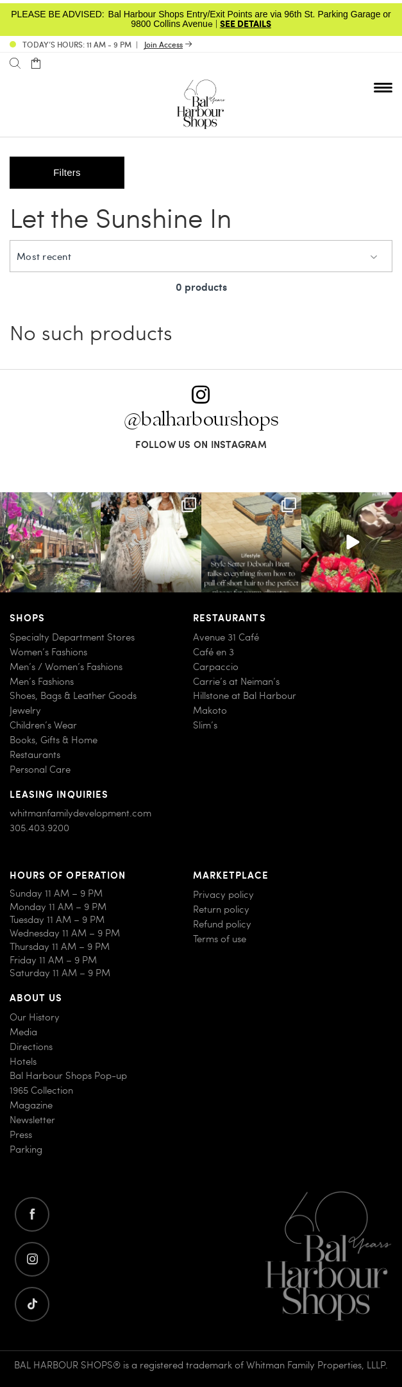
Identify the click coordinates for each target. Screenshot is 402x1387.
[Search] (15, 63)
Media (23, 1032)
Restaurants (35, 754)
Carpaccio (216, 666)
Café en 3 (213, 652)
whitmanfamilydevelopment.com (80, 813)
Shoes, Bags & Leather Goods (73, 696)
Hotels (23, 1061)
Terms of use (219, 939)
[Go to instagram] (32, 1259)
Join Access (163, 44)
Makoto (210, 711)
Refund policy (222, 924)
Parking (26, 1149)
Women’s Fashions (48, 652)
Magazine (31, 1105)
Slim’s (205, 725)
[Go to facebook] (32, 1214)
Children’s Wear (43, 725)
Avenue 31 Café (226, 637)
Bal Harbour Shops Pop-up (68, 1076)
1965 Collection (41, 1091)
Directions (31, 1046)
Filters (67, 172)
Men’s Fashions (42, 681)
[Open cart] (35, 63)
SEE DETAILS (245, 23)
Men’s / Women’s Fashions (66, 666)
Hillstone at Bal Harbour (244, 696)
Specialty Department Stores (72, 637)
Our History (35, 1017)
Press (21, 1134)
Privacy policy (223, 894)
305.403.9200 (39, 828)
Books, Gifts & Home (53, 740)
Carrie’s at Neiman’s (236, 681)
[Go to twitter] (32, 1304)
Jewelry (25, 711)
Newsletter (32, 1120)
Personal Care (40, 769)
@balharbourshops (201, 419)
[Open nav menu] (383, 87)
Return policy (221, 909)
